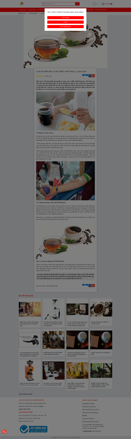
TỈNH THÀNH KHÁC (65, 26)
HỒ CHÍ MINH (65, 17)
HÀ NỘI (65, 22)
